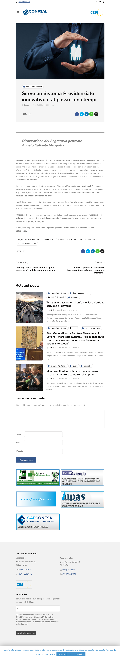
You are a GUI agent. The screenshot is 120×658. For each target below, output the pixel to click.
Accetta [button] (61, 654)
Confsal (26, 105)
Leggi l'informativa (76, 654)
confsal (61, 239)
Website (19, 451)
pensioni (91, 239)
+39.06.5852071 (25, 574)
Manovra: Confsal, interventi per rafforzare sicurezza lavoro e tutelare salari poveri (73, 374)
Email (18, 442)
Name (18, 434)
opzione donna (75, 239)
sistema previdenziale (27, 243)
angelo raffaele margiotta (28, 239)
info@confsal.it (24, 2)
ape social (49, 239)
